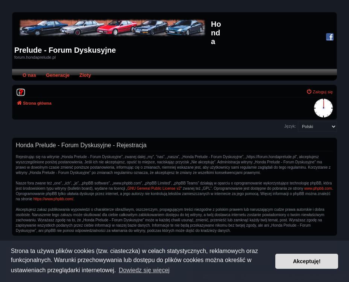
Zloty (85, 75)
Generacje (58, 75)
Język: (290, 126)
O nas (29, 75)
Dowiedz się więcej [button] (144, 270)
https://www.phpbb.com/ (53, 199)
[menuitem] (20, 91)
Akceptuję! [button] (307, 261)
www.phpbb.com (318, 188)
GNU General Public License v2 (154, 188)
